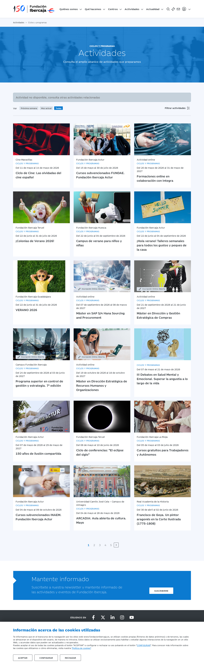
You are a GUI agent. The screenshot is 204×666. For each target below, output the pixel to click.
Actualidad (152, 9)
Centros (113, 9)
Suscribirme (161, 590)
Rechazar (70, 657)
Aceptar (22, 657)
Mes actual (46, 108)
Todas (58, 108)
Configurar (46, 657)
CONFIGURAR (143, 645)
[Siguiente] (116, 545)
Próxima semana (29, 108)
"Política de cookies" (81, 648)
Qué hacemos (93, 9)
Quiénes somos (68, 9)
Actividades (132, 9)
